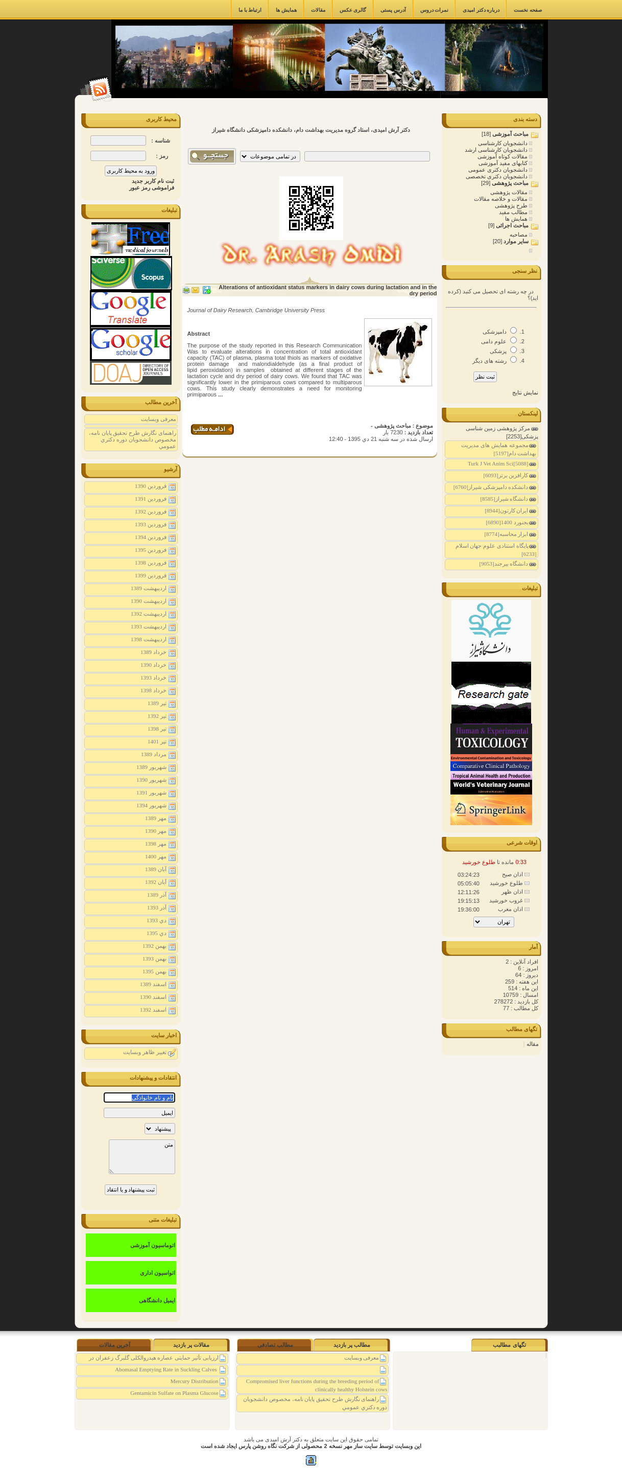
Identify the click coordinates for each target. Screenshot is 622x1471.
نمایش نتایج (525, 392)
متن (142, 1156)
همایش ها (517, 219)
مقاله (533, 1044)
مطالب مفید (514, 212)
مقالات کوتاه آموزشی (503, 156)
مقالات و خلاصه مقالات (501, 199)
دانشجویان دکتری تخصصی (497, 176)
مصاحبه (519, 234)
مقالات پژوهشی (509, 192)
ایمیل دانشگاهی (157, 1300)
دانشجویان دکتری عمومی (498, 170)
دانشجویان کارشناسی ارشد (497, 150)
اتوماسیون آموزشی (152, 1245)
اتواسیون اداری (157, 1273)
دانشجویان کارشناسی (503, 143)
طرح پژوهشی (512, 205)
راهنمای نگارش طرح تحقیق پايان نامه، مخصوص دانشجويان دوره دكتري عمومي (132, 439)
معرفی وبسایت (158, 419)
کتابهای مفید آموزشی (504, 163)
